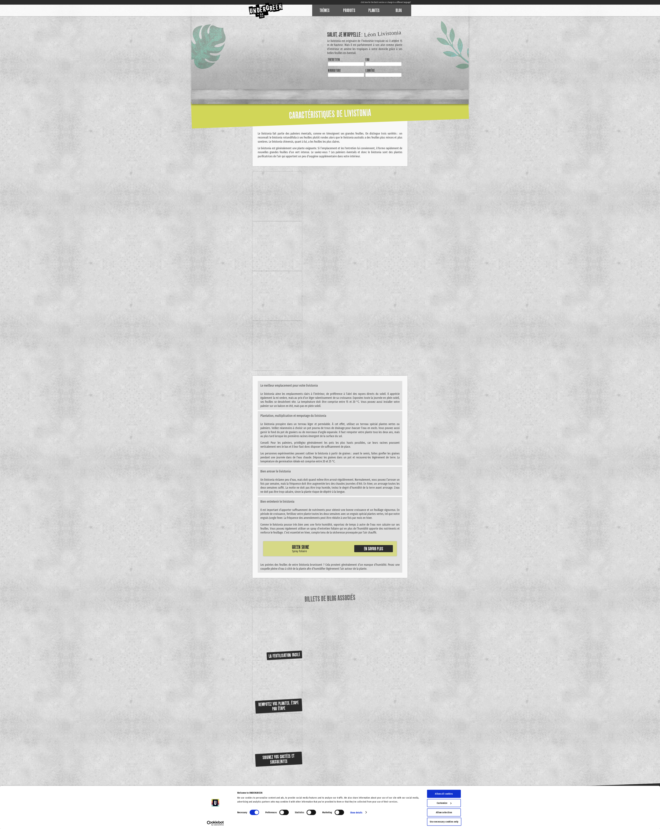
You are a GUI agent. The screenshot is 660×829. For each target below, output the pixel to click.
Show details (356, 811)
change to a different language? (399, 2)
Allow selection (444, 811)
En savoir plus (373, 548)
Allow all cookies (444, 793)
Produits (349, 10)
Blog (399, 10)
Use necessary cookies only (444, 820)
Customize (444, 802)
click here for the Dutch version (373, 2)
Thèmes (325, 10)
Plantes (374, 10)
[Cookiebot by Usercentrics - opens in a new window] (215, 822)
